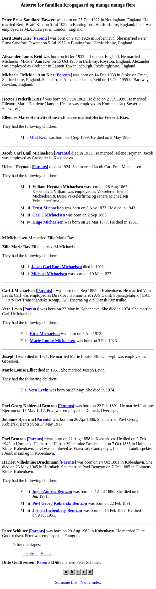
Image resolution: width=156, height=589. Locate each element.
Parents (40, 38)
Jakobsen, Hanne (37, 553)
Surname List (66, 582)
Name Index (90, 582)
